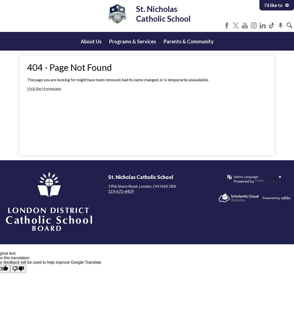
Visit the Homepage (44, 88)
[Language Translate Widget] (257, 177)
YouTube (245, 25)
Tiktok (272, 25)
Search (290, 25)
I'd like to (276, 5)
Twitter (236, 25)
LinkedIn (263, 25)
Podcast (281, 25)
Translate (268, 181)
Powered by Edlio (276, 197)
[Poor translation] (18, 269)
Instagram (254, 25)
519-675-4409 (121, 191)
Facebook (227, 25)
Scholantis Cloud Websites (238, 197)
